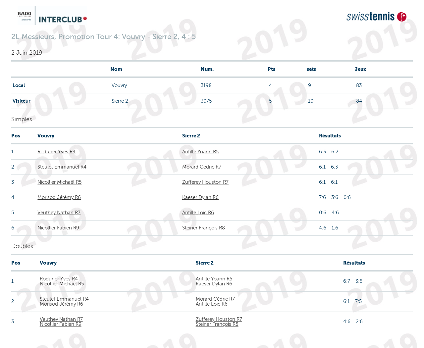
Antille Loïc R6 (198, 212)
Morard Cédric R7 (201, 167)
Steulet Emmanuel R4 (61, 167)
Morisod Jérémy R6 (59, 197)
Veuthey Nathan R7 (58, 212)
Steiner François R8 (203, 227)
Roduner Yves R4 (56, 151)
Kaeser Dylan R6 (200, 197)
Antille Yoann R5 (200, 151)
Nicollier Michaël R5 (59, 182)
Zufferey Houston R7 (205, 182)
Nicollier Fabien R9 (58, 227)
